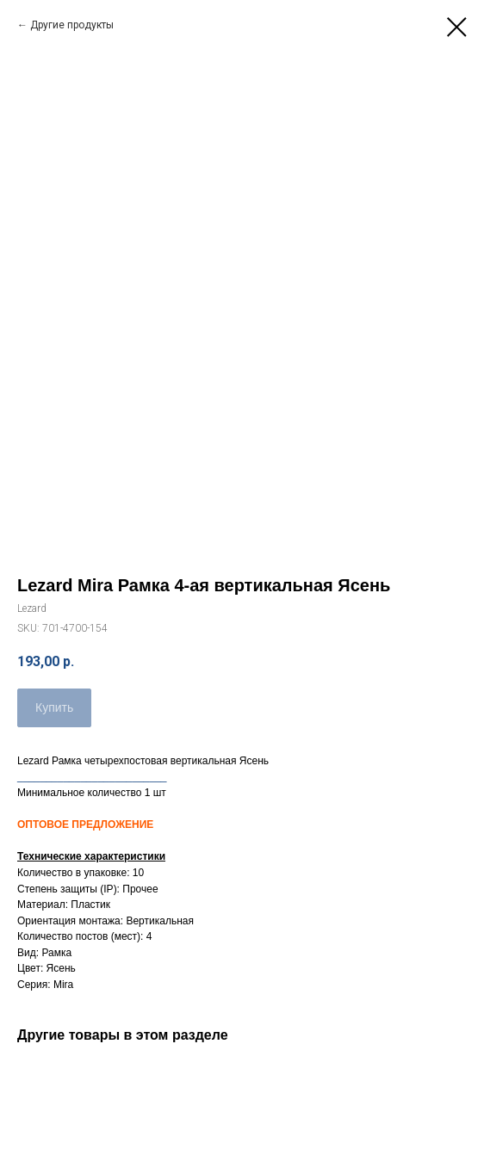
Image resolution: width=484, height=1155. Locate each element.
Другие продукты (72, 25)
